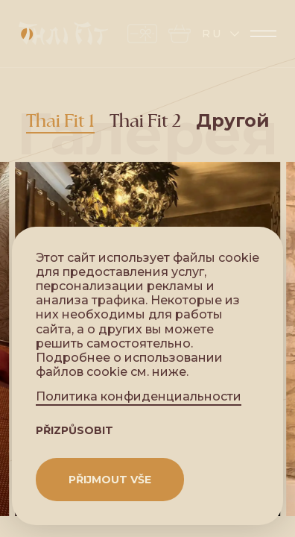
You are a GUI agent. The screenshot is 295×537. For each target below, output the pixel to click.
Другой (233, 122)
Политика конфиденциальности (138, 397)
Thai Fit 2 (145, 122)
